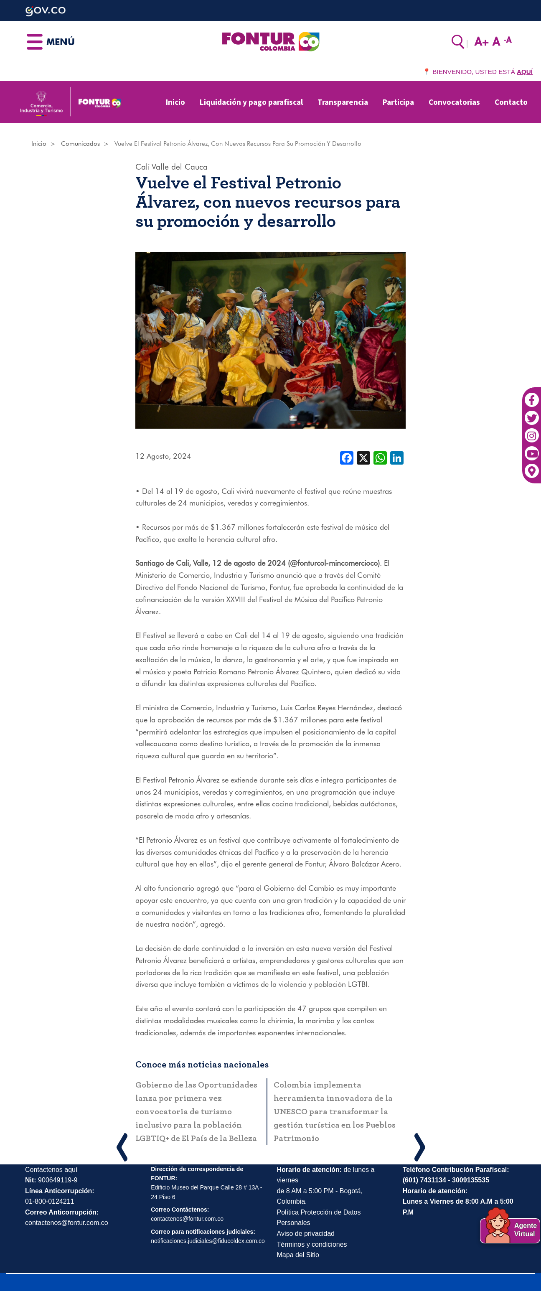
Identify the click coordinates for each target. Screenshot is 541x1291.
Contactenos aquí (51, 1169)
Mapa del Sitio (298, 1254)
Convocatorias (454, 102)
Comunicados (80, 143)
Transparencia (342, 102)
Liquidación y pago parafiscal (251, 102)
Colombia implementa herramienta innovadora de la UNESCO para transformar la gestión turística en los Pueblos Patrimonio (335, 1112)
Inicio (175, 102)
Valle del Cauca (180, 166)
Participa (398, 102)
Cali (142, 166)
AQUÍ (525, 71)
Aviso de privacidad (306, 1233)
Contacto (511, 102)
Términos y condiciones (312, 1244)
